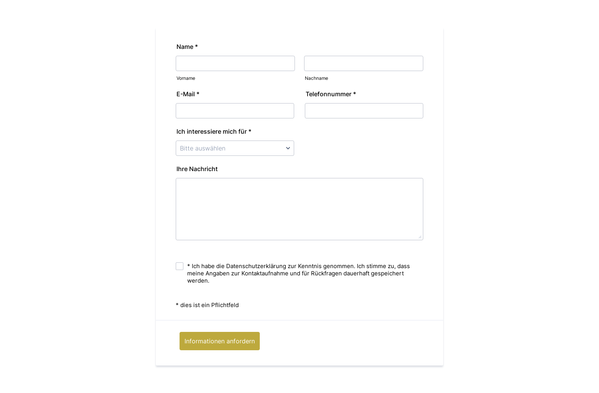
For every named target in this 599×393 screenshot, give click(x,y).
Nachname (316, 78)
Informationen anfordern (220, 341)
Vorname (185, 78)
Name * (189, 46)
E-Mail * (190, 94)
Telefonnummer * (333, 94)
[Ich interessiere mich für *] (235, 148)
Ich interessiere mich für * (216, 131)
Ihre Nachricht (197, 169)
